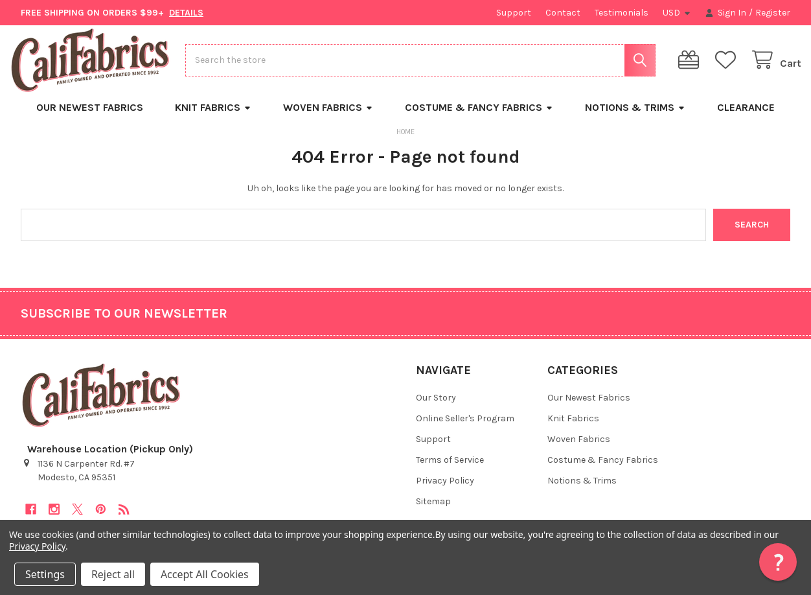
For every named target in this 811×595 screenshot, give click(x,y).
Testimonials (621, 12)
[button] (778, 562)
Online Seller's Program (465, 427)
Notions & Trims (635, 116)
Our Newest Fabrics (89, 116)
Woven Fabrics (328, 116)
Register (772, 12)
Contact (562, 12)
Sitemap (433, 510)
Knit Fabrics (213, 116)
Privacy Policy (445, 489)
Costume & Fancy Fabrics (479, 116)
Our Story (436, 406)
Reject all (113, 574)
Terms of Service (450, 468)
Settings (45, 574)
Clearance (746, 116)
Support (513, 12)
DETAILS (186, 12)
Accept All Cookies (205, 574)
